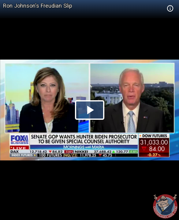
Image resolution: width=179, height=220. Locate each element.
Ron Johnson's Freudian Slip (37, 5)
